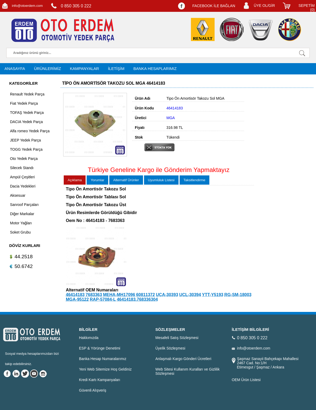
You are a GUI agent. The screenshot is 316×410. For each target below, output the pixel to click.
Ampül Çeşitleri (22, 177)
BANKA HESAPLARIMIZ (154, 68)
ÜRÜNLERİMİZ (47, 68)
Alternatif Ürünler (126, 180)
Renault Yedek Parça (27, 94)
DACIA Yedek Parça (26, 122)
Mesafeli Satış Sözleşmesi (176, 338)
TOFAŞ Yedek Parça (27, 112)
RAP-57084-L (103, 299)
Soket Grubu (20, 232)
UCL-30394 (190, 294)
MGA (170, 118)
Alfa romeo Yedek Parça (30, 131)
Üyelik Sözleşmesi (170, 348)
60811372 (145, 294)
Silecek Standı (22, 168)
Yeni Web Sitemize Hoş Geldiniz (105, 369)
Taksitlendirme (194, 180)
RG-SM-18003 (237, 294)
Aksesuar (17, 195)
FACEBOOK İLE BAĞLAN (213, 6)
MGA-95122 (77, 299)
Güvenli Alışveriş (92, 390)
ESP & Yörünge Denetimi (99, 348)
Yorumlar (97, 180)
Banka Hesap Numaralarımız (102, 359)
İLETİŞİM (116, 68)
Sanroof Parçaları (24, 205)
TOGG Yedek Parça (26, 149)
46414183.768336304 (137, 299)
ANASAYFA (14, 68)
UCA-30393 (167, 294)
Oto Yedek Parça (24, 158)
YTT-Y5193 (212, 294)
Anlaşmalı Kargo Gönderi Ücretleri (183, 359)
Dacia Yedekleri (23, 186)
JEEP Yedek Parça (25, 140)
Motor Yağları (21, 223)
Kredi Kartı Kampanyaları (99, 380)
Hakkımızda (88, 338)
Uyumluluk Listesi (161, 180)
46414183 (75, 294)
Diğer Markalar (22, 214)
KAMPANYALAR (84, 68)
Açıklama (75, 180)
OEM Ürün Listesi (246, 380)
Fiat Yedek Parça (24, 103)
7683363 (94, 294)
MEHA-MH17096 (119, 294)
